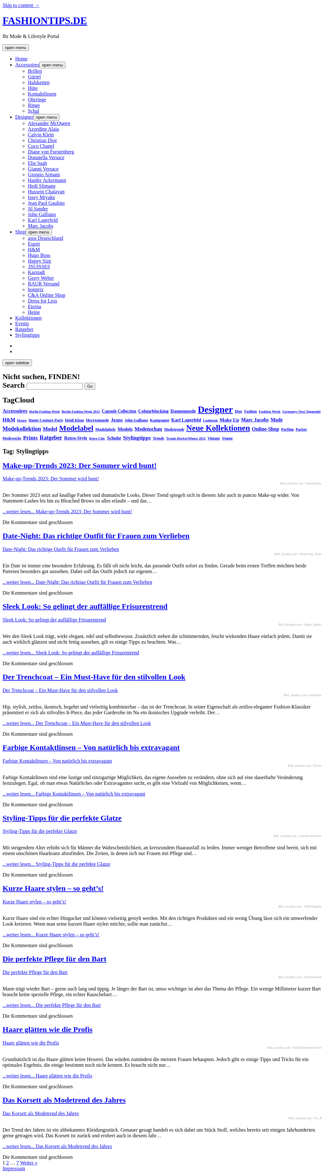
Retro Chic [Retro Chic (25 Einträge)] (97, 438)
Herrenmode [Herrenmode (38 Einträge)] (97, 420)
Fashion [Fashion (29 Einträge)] (250, 411)
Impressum (14, 1168)
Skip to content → (21, 5)
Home (21, 58)
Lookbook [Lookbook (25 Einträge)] (210, 420)
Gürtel (34, 76)
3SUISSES (39, 266)
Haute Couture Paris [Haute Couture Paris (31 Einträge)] (45, 420)
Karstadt (36, 272)
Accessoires (27, 64)
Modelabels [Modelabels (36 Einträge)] (105, 429)
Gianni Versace (43, 169)
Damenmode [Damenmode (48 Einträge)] (183, 411)
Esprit (34, 244)
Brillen (35, 71)
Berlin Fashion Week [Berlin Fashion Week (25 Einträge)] (44, 411)
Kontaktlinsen (42, 94)
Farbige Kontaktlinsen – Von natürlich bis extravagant (91, 747)
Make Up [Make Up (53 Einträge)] (229, 419)
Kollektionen (28, 318)
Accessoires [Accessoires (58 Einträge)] (15, 411)
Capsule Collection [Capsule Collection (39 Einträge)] (119, 411)
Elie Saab (37, 163)
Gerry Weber (41, 278)
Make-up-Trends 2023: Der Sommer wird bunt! (80, 465)
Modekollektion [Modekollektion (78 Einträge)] (22, 429)
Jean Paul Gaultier (46, 203)
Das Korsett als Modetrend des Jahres (64, 1100)
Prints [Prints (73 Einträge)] (30, 437)
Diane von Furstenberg (51, 151)
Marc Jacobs (40, 225)
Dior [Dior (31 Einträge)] (238, 411)
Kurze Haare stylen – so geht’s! (53, 888)
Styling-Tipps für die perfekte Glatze (62, 818)
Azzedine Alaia (43, 129)
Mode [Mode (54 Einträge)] (277, 419)
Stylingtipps (27, 335)
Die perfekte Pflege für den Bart (54, 959)
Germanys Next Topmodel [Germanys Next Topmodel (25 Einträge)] (301, 411)
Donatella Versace (46, 157)
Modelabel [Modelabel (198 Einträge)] (76, 428)
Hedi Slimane (42, 186)
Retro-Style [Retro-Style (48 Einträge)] (75, 437)
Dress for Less (42, 300)
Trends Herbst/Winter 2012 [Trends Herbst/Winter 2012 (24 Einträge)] (186, 438)
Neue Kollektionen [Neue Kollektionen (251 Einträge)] (218, 428)
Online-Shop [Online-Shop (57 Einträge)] (265, 429)
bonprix (36, 289)
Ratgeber (24, 329)
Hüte (33, 88)
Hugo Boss (39, 255)
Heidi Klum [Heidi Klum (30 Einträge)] (74, 420)
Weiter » (28, 1162)
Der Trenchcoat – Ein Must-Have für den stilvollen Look (94, 677)
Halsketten (38, 82)
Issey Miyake (41, 197)
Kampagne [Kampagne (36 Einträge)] (159, 420)
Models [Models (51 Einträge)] (125, 429)
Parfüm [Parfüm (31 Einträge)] (287, 429)
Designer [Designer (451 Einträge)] (215, 409)
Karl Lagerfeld (43, 220)
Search (14, 385)
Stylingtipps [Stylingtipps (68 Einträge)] (137, 438)
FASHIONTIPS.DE (45, 20)
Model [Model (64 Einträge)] (50, 429)
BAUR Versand (43, 283)
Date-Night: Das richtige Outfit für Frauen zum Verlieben (96, 536)
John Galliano (42, 214)
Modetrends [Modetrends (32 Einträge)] (174, 429)
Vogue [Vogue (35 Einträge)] (227, 438)
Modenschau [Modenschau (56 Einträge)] (148, 429)
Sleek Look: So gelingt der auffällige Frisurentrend (85, 606)
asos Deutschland (45, 238)
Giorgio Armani (44, 174)
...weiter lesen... (67, 511)
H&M (34, 249)
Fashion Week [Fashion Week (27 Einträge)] (269, 411)
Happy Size (39, 261)
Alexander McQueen (49, 123)
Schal (33, 111)
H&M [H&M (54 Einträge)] (9, 419)
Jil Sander (38, 208)
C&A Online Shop (46, 295)
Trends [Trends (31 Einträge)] (158, 438)
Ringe (34, 105)
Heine (34, 312)
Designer (24, 117)
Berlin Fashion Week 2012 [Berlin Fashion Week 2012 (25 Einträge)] (81, 411)
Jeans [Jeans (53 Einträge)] (117, 419)
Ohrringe (37, 99)
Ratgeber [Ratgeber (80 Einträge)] (51, 437)
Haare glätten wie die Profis (47, 1029)
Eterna (34, 306)
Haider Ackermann (47, 180)
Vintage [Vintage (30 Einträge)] (214, 438)
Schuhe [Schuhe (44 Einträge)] (114, 437)
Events (22, 323)
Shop (20, 231)
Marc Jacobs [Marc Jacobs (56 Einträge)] (255, 419)
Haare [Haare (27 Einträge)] (22, 420)
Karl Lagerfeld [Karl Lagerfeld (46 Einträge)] (186, 419)
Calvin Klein (41, 134)
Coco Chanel (41, 146)
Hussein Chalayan (46, 191)
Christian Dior (42, 140)
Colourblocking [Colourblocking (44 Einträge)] (153, 411)
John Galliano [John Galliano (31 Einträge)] (136, 420)
